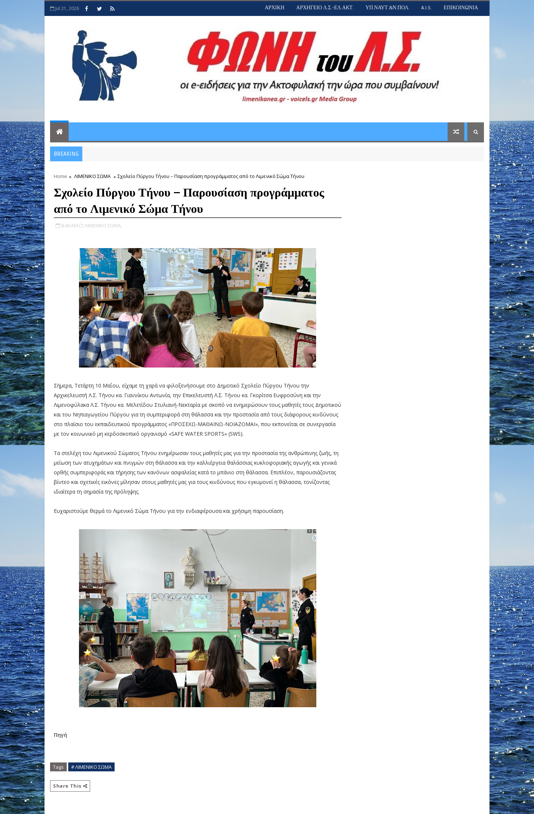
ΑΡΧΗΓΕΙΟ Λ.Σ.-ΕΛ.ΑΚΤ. (325, 7)
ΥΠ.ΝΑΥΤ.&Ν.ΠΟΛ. (388, 7)
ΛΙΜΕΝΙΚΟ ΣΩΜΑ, (103, 225)
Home (60, 176)
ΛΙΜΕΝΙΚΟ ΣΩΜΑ (92, 176)
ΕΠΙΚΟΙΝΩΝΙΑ (461, 7)
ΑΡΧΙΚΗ (274, 7)
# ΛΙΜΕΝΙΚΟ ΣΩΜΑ (91, 767)
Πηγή (61, 734)
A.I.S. (426, 7)
